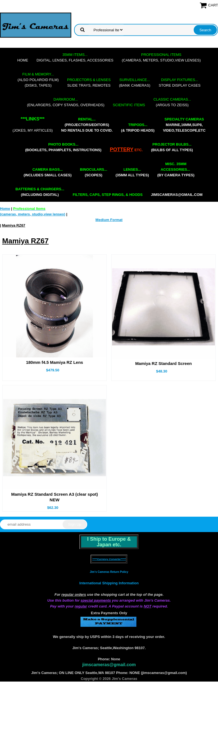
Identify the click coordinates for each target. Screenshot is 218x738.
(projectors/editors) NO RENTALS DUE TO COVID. (87, 124)
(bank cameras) (134, 82)
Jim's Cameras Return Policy (109, 571)
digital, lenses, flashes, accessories (75, 57)
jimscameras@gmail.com (177, 195)
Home (22, 60)
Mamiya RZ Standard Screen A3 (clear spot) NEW (54, 497)
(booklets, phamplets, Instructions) (63, 147)
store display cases (180, 82)
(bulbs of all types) (172, 147)
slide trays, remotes (89, 82)
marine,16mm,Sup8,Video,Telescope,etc (184, 124)
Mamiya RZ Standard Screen (163, 363)
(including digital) (39, 192)
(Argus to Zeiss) (172, 102)
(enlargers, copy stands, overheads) (66, 102)
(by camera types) (176, 169)
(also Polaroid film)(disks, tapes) (38, 79)
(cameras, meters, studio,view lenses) (161, 57)
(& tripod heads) (138, 127)
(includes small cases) (47, 172)
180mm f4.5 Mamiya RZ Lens (54, 362)
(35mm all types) (132, 172)
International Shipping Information (109, 583)
